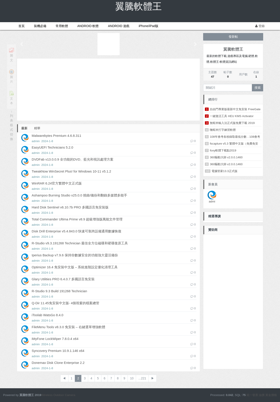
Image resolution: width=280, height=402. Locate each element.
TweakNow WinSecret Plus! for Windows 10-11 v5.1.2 (71, 171)
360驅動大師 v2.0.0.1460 (226, 157)
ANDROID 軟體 (88, 26)
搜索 (258, 87)
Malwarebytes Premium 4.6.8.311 (56, 135)
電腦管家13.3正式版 (224, 171)
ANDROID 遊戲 (118, 26)
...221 (142, 378)
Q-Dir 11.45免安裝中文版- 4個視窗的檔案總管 (65, 303)
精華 (37, 128)
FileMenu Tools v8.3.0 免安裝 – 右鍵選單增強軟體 (68, 327)
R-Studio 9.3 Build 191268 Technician (59, 291)
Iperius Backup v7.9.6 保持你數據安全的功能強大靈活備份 (75, 255)
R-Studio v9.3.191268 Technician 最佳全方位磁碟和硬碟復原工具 (80, 243)
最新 (24, 128)
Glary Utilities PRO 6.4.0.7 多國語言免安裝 (63, 279)
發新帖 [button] (233, 36)
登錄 (260, 26)
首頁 (21, 26)
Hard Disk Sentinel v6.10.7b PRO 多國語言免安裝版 (70, 207)
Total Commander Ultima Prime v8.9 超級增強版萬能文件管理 (77, 219)
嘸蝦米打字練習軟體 (223, 129)
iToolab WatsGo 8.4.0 (47, 315)
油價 (261, 395)
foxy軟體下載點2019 (223, 150)
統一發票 (252, 395)
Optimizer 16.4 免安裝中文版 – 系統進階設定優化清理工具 (75, 267)
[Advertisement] (108, 90)
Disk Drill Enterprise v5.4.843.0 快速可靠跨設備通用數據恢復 (76, 231)
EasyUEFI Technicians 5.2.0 (52, 147)
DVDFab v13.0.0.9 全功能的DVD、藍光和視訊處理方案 (72, 159)
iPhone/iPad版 (149, 26)
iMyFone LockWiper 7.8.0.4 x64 (55, 339)
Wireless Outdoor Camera (58, 395)
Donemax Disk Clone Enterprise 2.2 (58, 363)
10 (132, 378)
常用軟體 (62, 26)
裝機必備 (40, 26)
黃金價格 (271, 395)
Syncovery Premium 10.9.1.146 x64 (58, 351)
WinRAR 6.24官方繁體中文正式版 (57, 183)
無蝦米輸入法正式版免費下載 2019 (232, 123)
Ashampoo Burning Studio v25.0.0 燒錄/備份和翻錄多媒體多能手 (79, 195)
